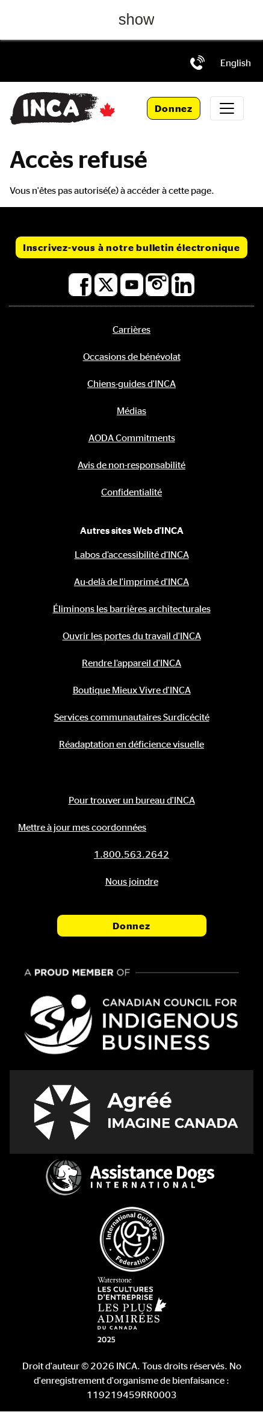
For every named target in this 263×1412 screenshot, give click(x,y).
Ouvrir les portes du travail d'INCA (132, 635)
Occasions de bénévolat (132, 356)
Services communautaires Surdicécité (131, 716)
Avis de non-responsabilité (131, 464)
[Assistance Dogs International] (131, 1178)
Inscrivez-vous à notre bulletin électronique (131, 247)
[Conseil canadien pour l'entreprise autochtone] (131, 1013)
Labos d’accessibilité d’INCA (132, 554)
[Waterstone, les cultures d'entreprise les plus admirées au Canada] (131, 1309)
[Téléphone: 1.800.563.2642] (197, 62)
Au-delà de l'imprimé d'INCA (131, 581)
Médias (131, 410)
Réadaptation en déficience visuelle (131, 744)
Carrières (131, 329)
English (235, 62)
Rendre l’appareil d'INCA (131, 662)
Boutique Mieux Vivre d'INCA (132, 689)
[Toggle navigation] (227, 108)
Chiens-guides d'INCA (131, 383)
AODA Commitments (131, 437)
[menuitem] (235, 62)
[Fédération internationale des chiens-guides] (131, 1239)
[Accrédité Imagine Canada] (131, 1112)
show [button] (137, 19)
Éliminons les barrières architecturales (132, 608)
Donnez (174, 108)
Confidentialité (131, 491)
